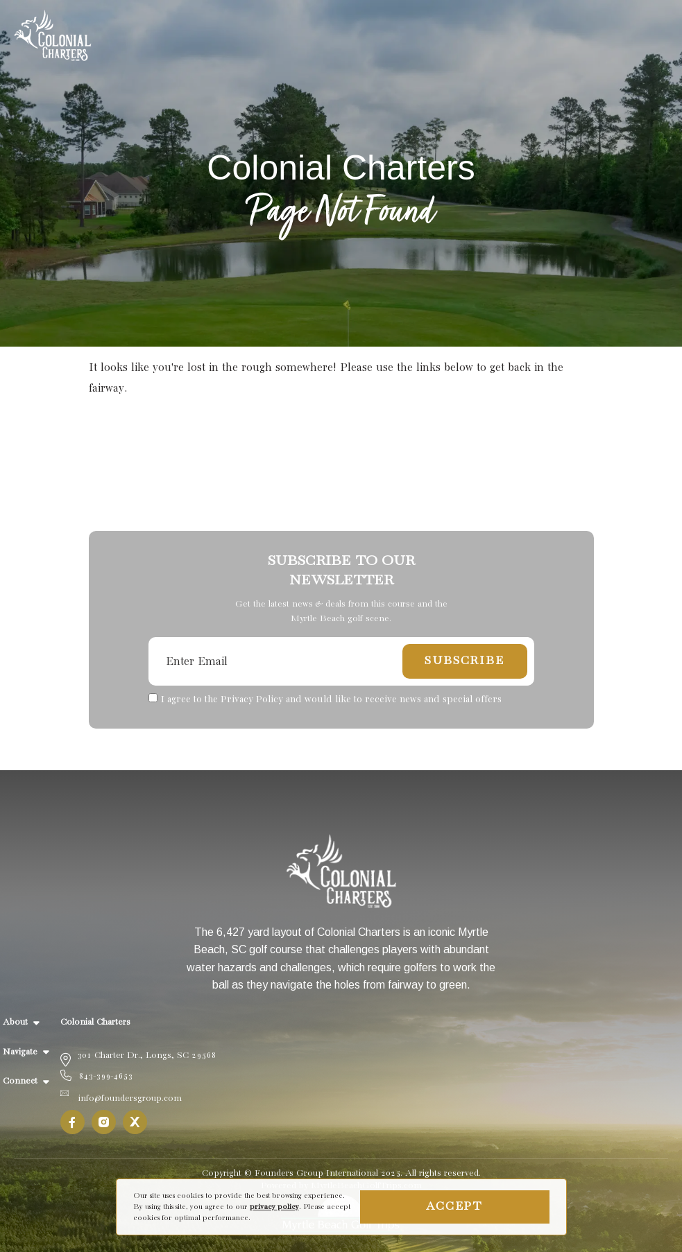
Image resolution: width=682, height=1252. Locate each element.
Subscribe (464, 661)
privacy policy (274, 1207)
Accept (454, 1206)
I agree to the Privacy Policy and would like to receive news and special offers (331, 699)
